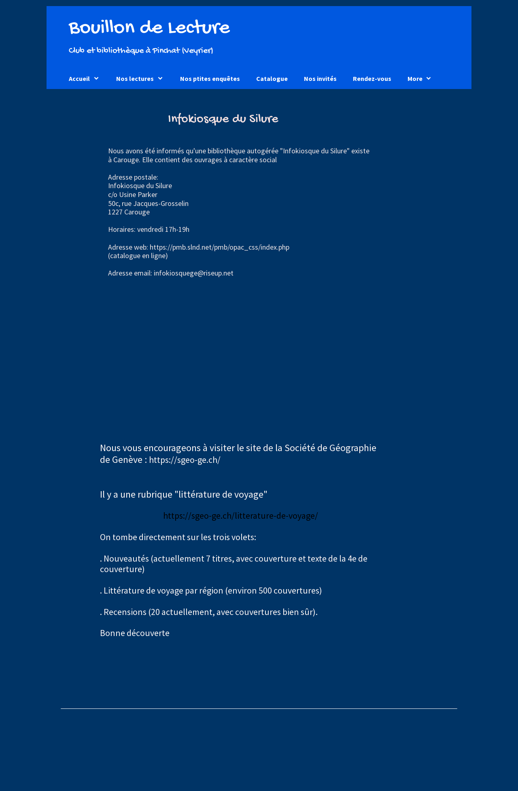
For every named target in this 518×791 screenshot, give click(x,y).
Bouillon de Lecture (149, 28)
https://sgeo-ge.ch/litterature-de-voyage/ (240, 515)
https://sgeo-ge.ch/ (185, 459)
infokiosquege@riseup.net (194, 273)
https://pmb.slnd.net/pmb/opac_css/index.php (219, 247)
